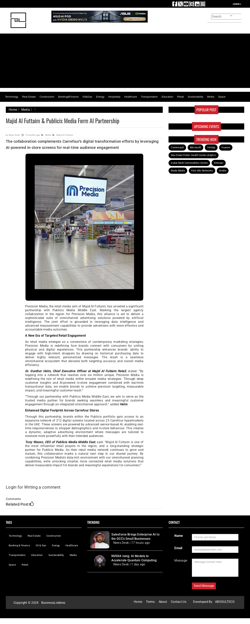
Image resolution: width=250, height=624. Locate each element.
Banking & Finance (19, 545)
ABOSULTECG (225, 602)
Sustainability (195, 96)
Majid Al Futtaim (63, 135)
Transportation (149, 96)
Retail (180, 96)
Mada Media (178, 170)
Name (178, 536)
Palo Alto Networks (202, 170)
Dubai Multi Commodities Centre (189, 162)
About (163, 602)
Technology (11, 96)
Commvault (177, 147)
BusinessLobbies (53, 603)
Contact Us (178, 602)
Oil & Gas (41, 545)
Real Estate (29, 96)
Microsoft (195, 147)
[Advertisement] (134, 61)
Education (167, 96)
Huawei (225, 147)
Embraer (218, 162)
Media (210, 96)
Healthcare (130, 96)
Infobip (211, 147)
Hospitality (114, 96)
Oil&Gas (87, 96)
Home (13, 109)
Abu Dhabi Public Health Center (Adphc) (193, 155)
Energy (100, 96)
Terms (150, 602)
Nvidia (222, 170)
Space (221, 96)
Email (178, 548)
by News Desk (13, 135)
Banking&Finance (68, 96)
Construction (47, 96)
